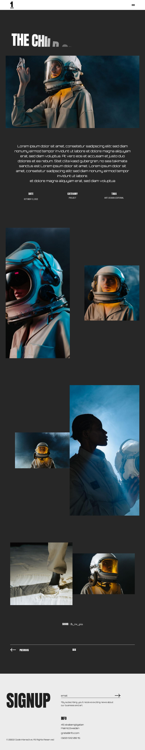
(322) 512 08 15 (70, 738)
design (111, 198)
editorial (120, 198)
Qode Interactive (23, 739)
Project (72, 198)
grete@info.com (70, 733)
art (105, 198)
